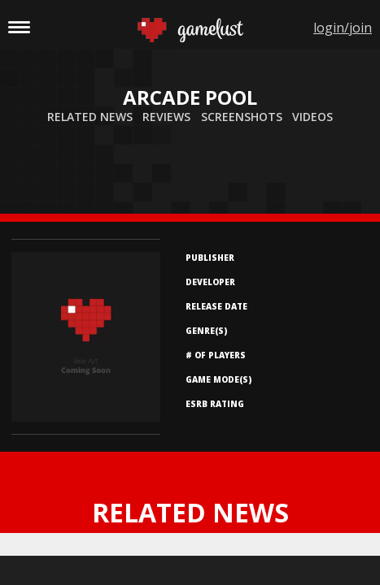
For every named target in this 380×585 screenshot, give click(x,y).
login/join (342, 28)
